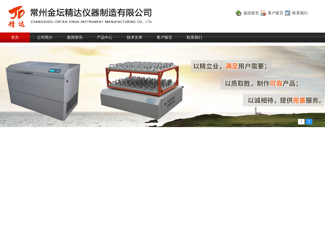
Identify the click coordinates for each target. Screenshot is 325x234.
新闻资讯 (75, 37)
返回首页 (251, 13)
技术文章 (134, 37)
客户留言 (275, 13)
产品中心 (104, 37)
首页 (15, 37)
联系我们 (300, 13)
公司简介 (45, 37)
